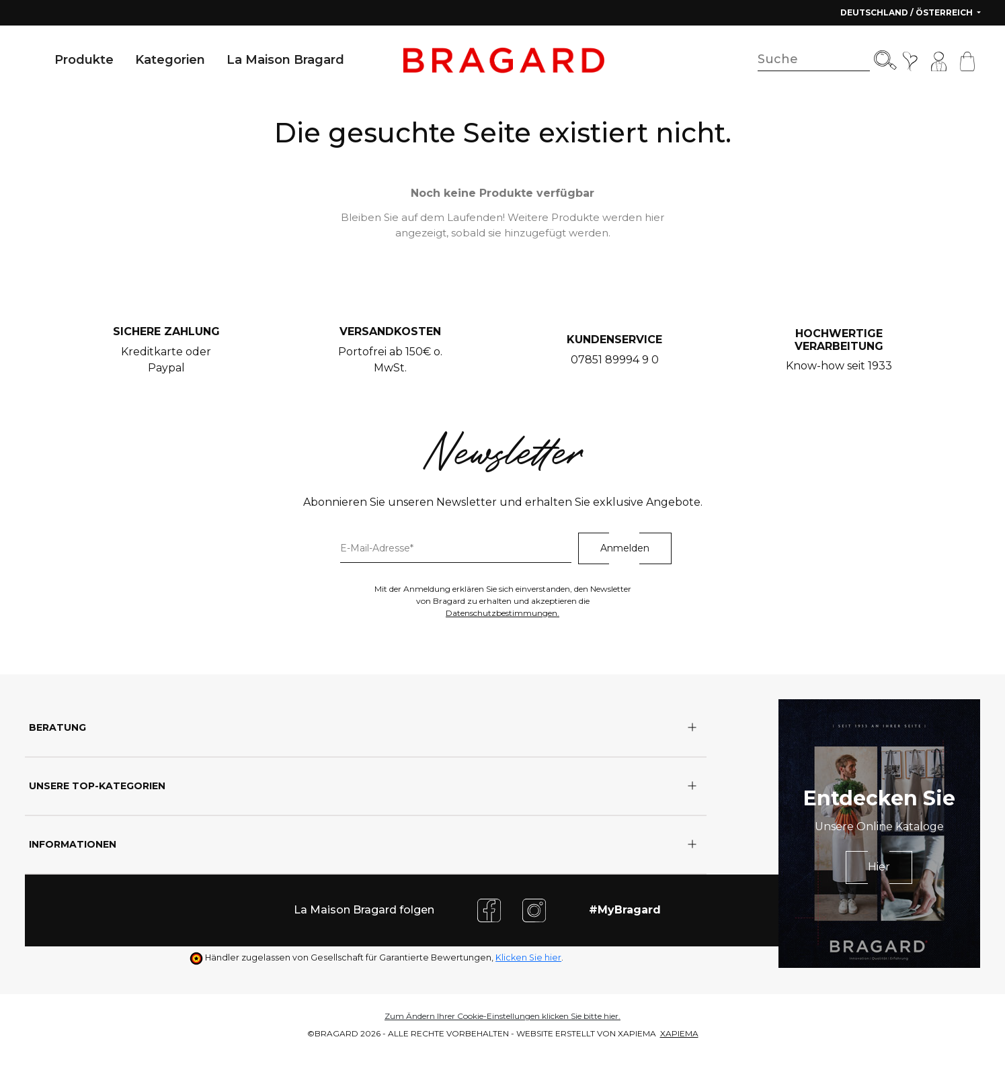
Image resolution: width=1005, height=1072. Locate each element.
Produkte (84, 59)
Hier (879, 866)
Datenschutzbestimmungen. (502, 613)
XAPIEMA (679, 1033)
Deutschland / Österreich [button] (907, 12)
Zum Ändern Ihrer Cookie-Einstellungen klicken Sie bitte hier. (502, 1016)
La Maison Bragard (285, 59)
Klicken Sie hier (528, 957)
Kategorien (170, 59)
